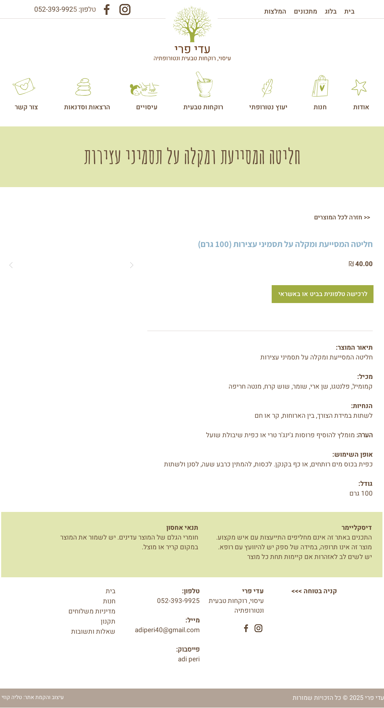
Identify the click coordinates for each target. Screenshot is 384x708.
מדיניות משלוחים (91, 611)
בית (110, 591)
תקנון (108, 621)
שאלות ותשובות (93, 631)
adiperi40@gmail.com (167, 630)
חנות (109, 601)
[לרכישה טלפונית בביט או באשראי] (323, 294)
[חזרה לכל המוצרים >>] (342, 217)
